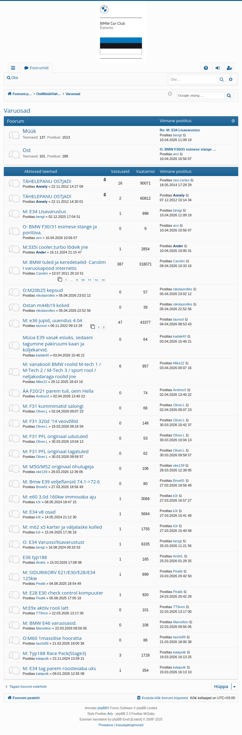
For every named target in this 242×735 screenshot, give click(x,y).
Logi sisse (35, 78)
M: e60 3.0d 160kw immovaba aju (59, 496)
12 (96, 280)
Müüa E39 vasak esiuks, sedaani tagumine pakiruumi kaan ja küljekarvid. (58, 343)
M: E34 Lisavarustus (44, 211)
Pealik (40, 583)
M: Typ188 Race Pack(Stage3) (54, 653)
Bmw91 (42, 487)
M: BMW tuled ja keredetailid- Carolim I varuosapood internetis (64, 265)
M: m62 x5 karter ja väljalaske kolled (62, 527)
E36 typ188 (35, 557)
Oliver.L (42, 411)
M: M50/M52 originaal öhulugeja (58, 466)
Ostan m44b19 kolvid (46, 305)
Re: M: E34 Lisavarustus (180, 130)
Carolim (42, 273)
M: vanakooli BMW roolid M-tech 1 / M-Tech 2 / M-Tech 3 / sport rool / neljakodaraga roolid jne (62, 370)
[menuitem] (206, 68)
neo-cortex (181, 180)
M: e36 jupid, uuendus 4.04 (52, 320)
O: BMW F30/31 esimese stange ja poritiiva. (60, 229)
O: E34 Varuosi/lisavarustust (53, 542)
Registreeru (63, 78)
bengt (177, 135)
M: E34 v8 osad (39, 512)
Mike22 (41, 382)
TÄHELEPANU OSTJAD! (47, 181)
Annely (42, 186)
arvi (176, 154)
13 (103, 280)
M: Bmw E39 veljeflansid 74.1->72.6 (61, 481)
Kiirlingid (14, 69)
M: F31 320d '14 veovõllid (50, 421)
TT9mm (42, 613)
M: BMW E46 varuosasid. (50, 623)
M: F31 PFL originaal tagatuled (56, 451)
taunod (41, 326)
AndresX (42, 396)
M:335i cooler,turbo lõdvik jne (55, 247)
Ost (27, 150)
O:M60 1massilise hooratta (52, 638)
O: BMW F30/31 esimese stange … (188, 149)
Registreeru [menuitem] (230, 69)
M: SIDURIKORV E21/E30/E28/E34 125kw (59, 575)
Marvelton (43, 628)
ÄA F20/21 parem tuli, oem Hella (58, 391)
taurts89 (42, 643)
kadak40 (42, 355)
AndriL (41, 562)
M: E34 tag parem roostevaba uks (59, 668)
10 (82, 280)
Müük (29, 131)
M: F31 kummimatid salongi (53, 406)
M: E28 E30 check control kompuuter (63, 593)
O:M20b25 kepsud (43, 290)
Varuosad (17, 110)
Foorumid (39, 68)
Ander (41, 252)
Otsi (14, 78)
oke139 (41, 472)
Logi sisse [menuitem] (218, 69)
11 (89, 280)
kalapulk (42, 658)
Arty (110, 713)
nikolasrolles (45, 295)
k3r (38, 502)
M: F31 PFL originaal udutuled (55, 436)
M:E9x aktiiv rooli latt (45, 608)
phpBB (102, 708)
